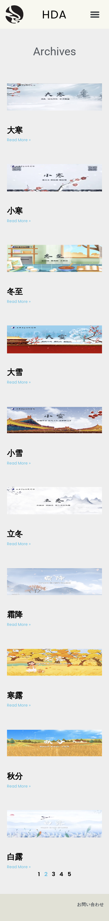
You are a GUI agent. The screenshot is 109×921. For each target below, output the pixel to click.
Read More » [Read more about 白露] (19, 867)
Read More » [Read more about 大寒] (19, 140)
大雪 (15, 372)
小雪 (15, 453)
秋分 (15, 776)
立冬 (15, 533)
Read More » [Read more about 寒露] (19, 705)
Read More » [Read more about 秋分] (19, 786)
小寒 (15, 210)
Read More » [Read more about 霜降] (19, 624)
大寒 (15, 130)
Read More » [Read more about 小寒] (19, 221)
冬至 (15, 291)
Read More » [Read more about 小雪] (19, 463)
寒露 (15, 695)
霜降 (15, 614)
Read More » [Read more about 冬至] (19, 301)
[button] (95, 14)
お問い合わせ (90, 904)
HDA (54, 14)
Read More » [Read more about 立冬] (19, 544)
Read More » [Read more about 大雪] (19, 382)
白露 (15, 856)
